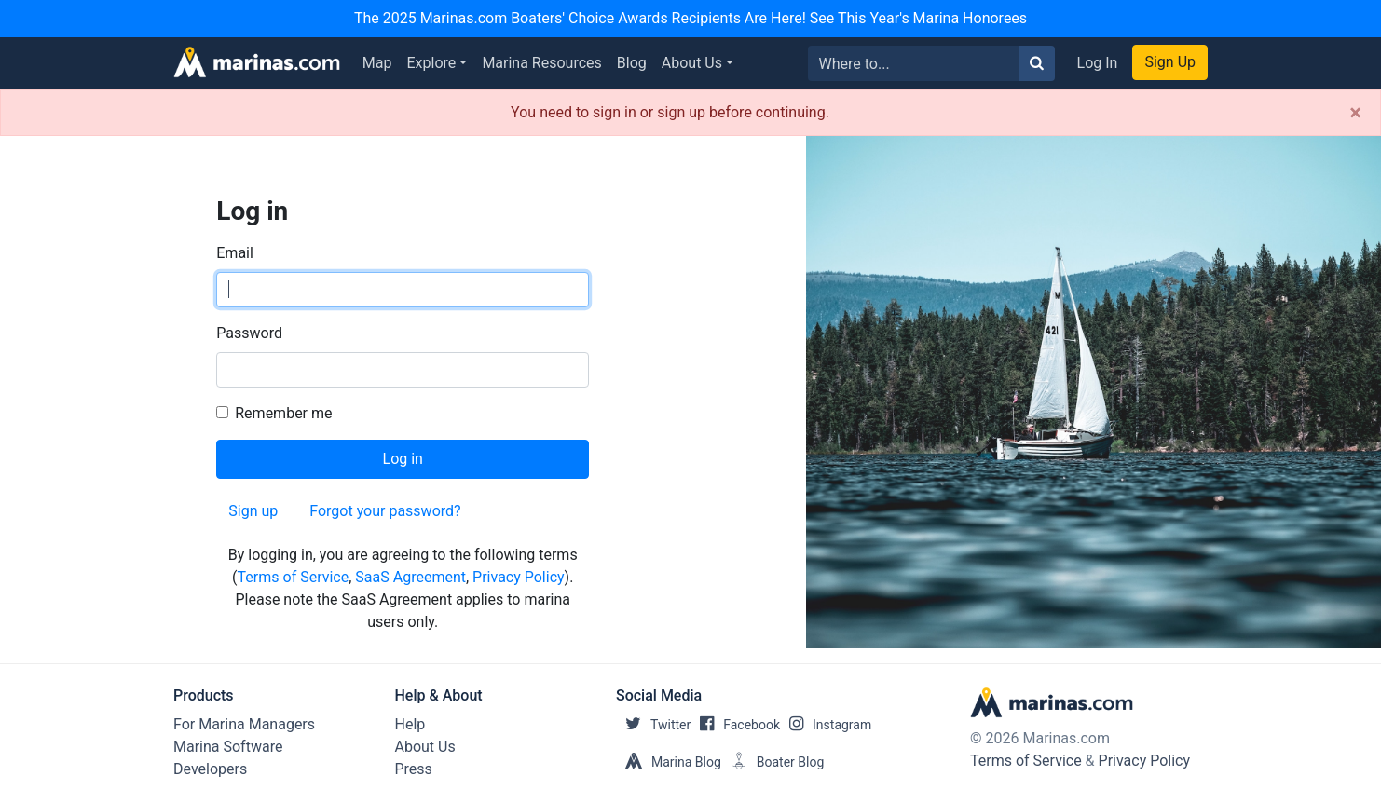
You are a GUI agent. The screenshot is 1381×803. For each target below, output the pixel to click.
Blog (632, 63)
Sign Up (1170, 62)
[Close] (1355, 112)
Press (413, 769)
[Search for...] (913, 63)
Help (410, 724)
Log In (1097, 63)
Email (234, 253)
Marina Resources (541, 63)
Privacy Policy (518, 577)
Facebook (735, 724)
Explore (432, 63)
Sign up (253, 511)
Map (377, 63)
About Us (692, 63)
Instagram (825, 724)
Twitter (653, 724)
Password (249, 333)
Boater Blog (773, 762)
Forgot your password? (384, 511)
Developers (210, 769)
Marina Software (227, 746)
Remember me (283, 413)
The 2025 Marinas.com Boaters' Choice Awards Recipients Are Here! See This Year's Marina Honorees (690, 18)
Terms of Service (293, 577)
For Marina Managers (244, 724)
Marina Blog (668, 762)
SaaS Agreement (410, 577)
